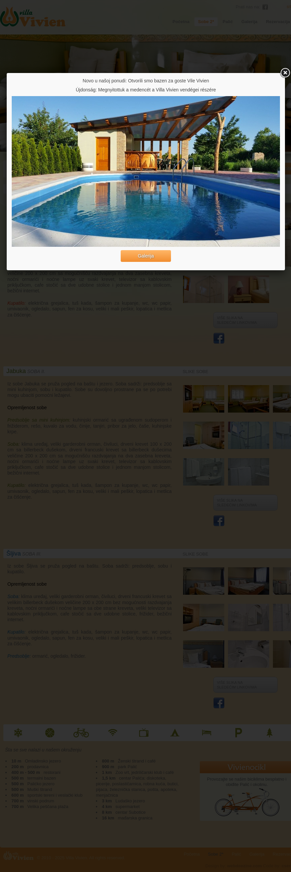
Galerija (146, 256)
